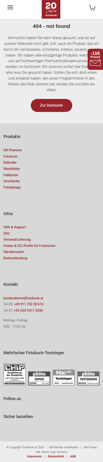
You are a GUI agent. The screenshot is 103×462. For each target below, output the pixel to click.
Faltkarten (10, 175)
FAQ (6, 233)
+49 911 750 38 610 (28, 304)
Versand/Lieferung (17, 239)
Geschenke (11, 181)
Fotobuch (10, 156)
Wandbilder (11, 169)
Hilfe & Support (14, 227)
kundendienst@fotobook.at (23, 298)
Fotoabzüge (12, 187)
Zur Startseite (51, 105)
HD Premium (12, 150)
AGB (73, 456)
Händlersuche (13, 252)
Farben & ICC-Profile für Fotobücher (29, 246)
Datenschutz (56, 456)
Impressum (34, 456)
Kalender (10, 162)
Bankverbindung (15, 258)
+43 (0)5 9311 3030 (28, 310)
